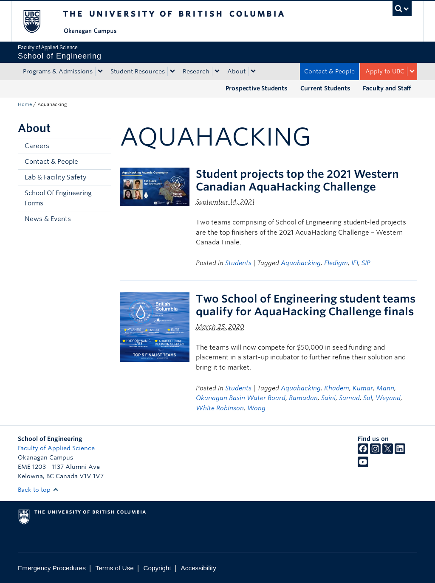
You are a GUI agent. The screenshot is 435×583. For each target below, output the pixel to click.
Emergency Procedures (52, 568)
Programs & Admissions (58, 71)
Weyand (388, 398)
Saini (328, 398)
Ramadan (303, 398)
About (236, 71)
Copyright (157, 568)
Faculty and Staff (387, 88)
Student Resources (137, 71)
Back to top (38, 489)
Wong (256, 408)
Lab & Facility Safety (55, 177)
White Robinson (220, 408)
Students (238, 263)
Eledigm (336, 263)
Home (25, 104)
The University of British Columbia (38, 21)
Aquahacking (301, 263)
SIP (366, 263)
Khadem (336, 388)
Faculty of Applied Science (56, 448)
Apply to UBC (384, 71)
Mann (385, 388)
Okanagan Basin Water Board (240, 398)
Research (196, 71)
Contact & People (329, 71)
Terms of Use (115, 568)
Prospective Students (257, 88)
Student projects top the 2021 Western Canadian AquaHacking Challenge (297, 180)
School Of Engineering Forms (58, 198)
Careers (37, 146)
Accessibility (198, 568)
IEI (354, 263)
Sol (367, 398)
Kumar (363, 388)
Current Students (325, 88)
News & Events (48, 219)
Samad (349, 398)
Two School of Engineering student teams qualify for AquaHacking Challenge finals (305, 305)
